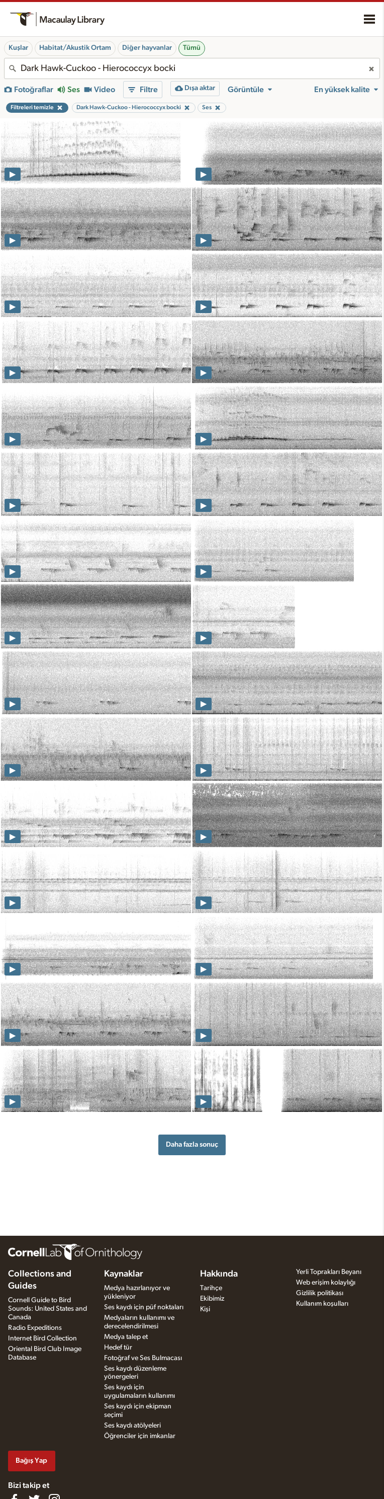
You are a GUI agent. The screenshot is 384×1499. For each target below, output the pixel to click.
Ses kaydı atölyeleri (132, 1425)
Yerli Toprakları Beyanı (328, 1272)
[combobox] (192, 68)
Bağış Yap (31, 1460)
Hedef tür (118, 1347)
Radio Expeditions (35, 1327)
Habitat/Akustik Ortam (75, 47)
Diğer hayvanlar (147, 47)
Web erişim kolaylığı (325, 1282)
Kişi (205, 1309)
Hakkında (219, 1274)
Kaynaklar (123, 1274)
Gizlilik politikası (319, 1293)
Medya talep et (126, 1336)
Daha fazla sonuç (192, 1144)
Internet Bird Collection (42, 1338)
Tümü (192, 47)
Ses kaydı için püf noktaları (143, 1307)
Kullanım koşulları (322, 1303)
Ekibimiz (212, 1298)
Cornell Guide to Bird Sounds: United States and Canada (47, 1309)
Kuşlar (18, 47)
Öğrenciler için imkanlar (139, 1436)
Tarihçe (211, 1288)
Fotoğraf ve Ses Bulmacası (143, 1358)
